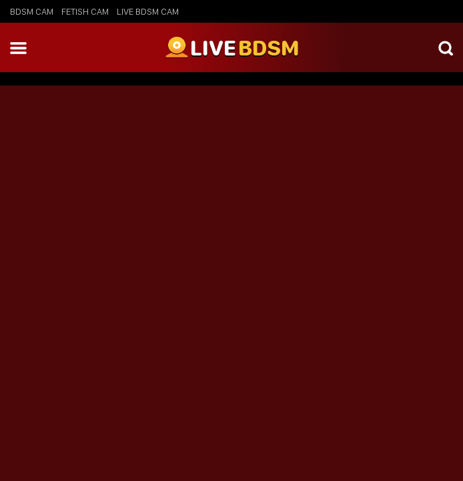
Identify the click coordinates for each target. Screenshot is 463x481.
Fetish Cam (85, 11)
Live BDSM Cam (148, 11)
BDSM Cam (31, 11)
